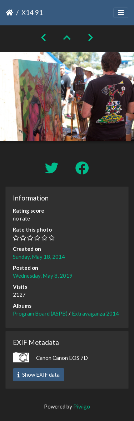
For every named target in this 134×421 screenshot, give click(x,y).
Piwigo (81, 406)
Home (9, 13)
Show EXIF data (39, 374)
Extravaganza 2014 (95, 313)
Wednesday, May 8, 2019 (43, 275)
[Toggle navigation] (120, 13)
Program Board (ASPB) (40, 313)
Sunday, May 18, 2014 (39, 256)
